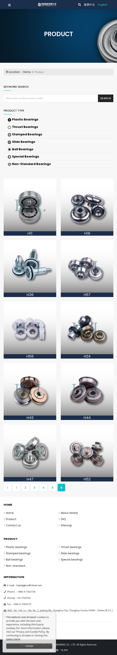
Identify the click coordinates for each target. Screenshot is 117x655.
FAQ (63, 519)
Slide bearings (70, 553)
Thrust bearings (71, 547)
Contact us (13, 525)
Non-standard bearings (15, 566)
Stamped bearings (18, 553)
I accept (29, 646)
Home (27, 72)
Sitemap (66, 525)
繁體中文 (89, 5)
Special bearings (72, 559)
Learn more (13, 639)
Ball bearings (14, 559)
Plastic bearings (16, 547)
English (102, 5)
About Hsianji (69, 513)
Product (11, 519)
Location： (15, 72)
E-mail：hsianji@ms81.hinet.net (24, 585)
